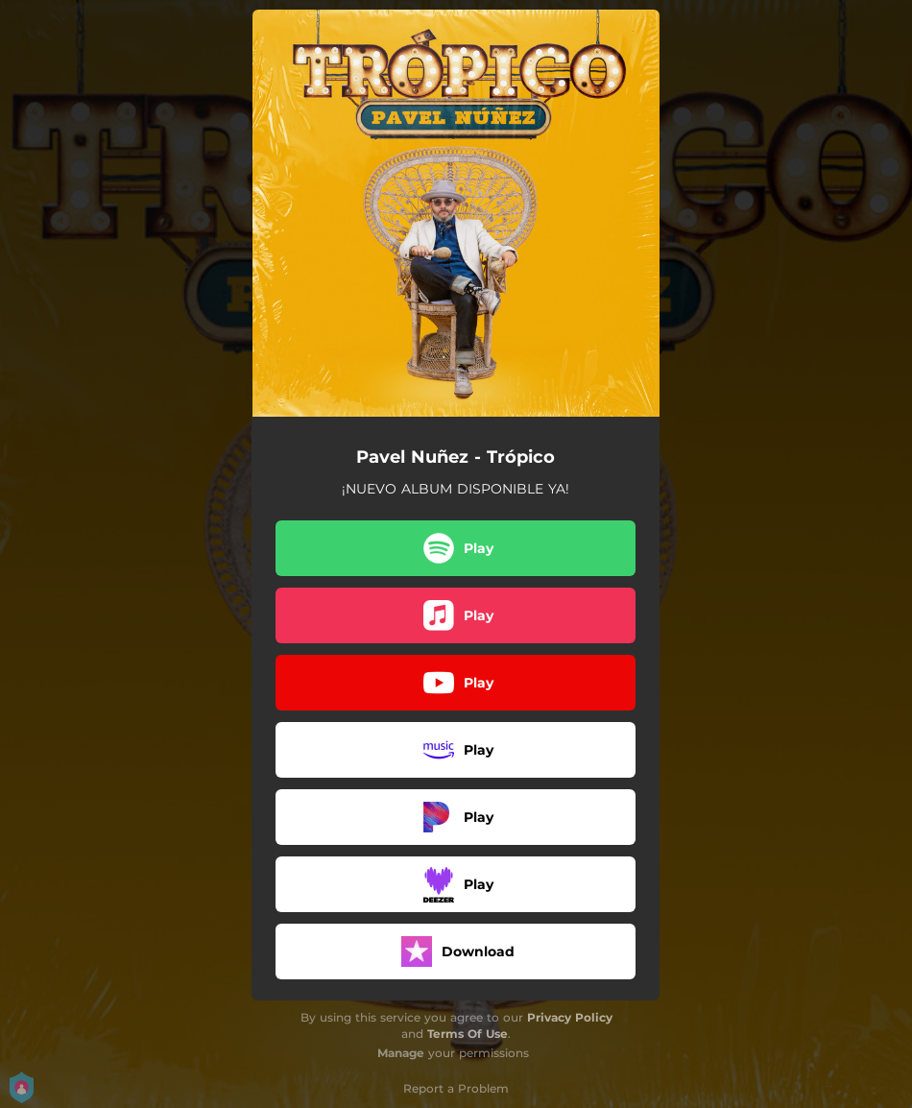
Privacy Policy (569, 1017)
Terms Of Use (467, 1033)
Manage (400, 1053)
